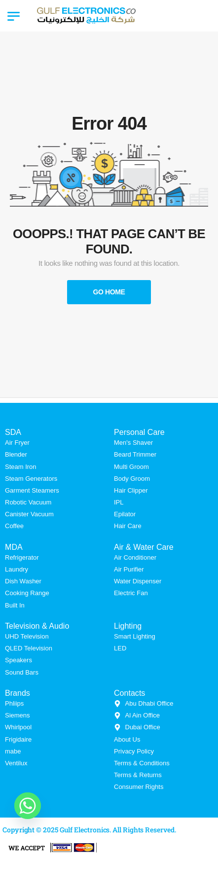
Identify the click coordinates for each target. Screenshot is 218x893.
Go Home (109, 292)
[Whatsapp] (27, 805)
